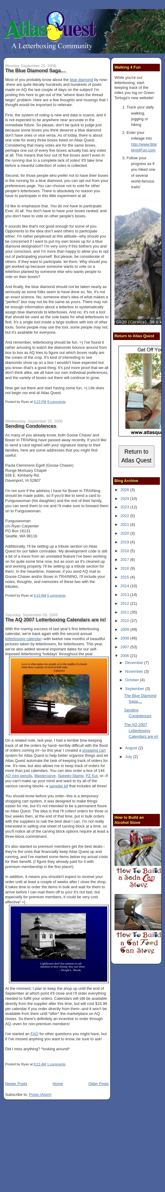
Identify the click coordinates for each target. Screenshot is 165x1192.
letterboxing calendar (23, 638)
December (134, 662)
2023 (125, 507)
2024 (125, 498)
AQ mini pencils (18, 775)
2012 (125, 603)
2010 (125, 620)
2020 (125, 533)
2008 (125, 638)
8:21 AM (40, 1064)
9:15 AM (40, 595)
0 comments (56, 595)
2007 (125, 647)
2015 (125, 577)
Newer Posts (16, 1083)
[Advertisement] (140, 787)
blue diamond (81, 79)
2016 (125, 568)
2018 (125, 551)
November (134, 671)
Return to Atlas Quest (136, 456)
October (132, 680)
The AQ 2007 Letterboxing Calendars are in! (55, 619)
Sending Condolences (30, 426)
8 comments (56, 401)
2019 (125, 542)
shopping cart (93, 750)
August (131, 748)
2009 (125, 629)
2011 (125, 612)
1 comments (56, 1064)
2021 (125, 524)
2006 (125, 655)
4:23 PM (40, 401)
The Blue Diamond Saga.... (35, 70)
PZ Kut (92, 775)
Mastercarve (45, 775)
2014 (125, 586)
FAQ (34, 1034)
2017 (125, 559)
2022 (125, 515)
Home (58, 1083)
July (129, 756)
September (135, 688)
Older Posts (98, 1083)
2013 (125, 594)
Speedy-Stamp (71, 775)
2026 (125, 489)
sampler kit (58, 786)
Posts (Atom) (40, 1094)
